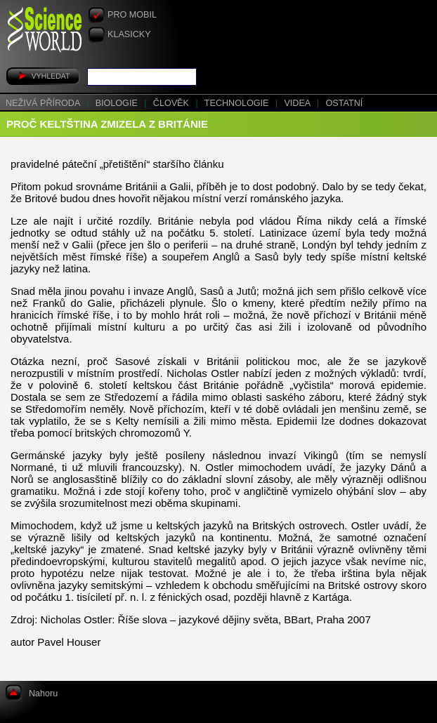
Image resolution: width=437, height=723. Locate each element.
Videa (298, 103)
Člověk (172, 103)
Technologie (237, 103)
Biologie (118, 103)
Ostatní (344, 103)
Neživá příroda (44, 103)
